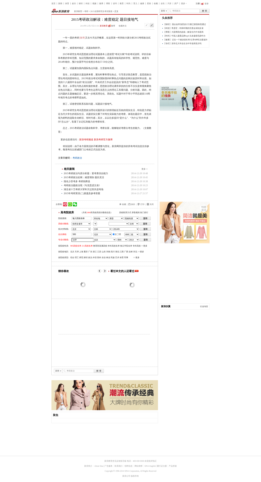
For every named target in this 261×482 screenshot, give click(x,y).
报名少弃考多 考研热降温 (77, 181)
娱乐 (74, 3)
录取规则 (136, 212)
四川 (113, 251)
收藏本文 (123, 26)
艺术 (117, 257)
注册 (198, 3)
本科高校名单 (114, 246)
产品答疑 (173, 466)
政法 (90, 257)
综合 (72, 257)
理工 (77, 257)
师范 (81, 257)
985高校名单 (75, 246)
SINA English (150, 466)
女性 (163, 3)
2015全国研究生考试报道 (101, 11)
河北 (135, 251)
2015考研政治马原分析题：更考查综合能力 (86, 173)
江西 (122, 251)
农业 (104, 257)
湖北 (117, 251)
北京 (72, 251)
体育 (67, 3)
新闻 (60, 3)
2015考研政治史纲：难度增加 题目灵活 (84, 177)
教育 (122, 3)
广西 (126, 251)
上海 (81, 251)
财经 (81, 3)
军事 (126, 257)
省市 (95, 224)
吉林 (131, 251)
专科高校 (137, 246)
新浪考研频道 (86, 139)
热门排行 (144, 212)
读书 (115, 3)
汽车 (169, 3)
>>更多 (144, 246)
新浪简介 (88, 466)
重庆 (86, 251)
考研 (86, 11)
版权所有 (135, 476)
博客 (108, 3)
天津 (77, 251)
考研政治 (77, 158)
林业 (108, 257)
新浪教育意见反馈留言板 (115, 461)
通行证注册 (162, 466)
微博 (101, 3)
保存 (133, 204)
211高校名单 (87, 246)
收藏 (156, 3)
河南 (108, 251)
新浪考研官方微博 (103, 139)
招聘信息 (128, 466)
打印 (142, 204)
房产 (176, 3)
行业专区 (204, 306)
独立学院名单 (126, 246)
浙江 (95, 251)
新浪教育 (78, 11)
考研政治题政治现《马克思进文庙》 (82, 185)
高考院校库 (67, 212)
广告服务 (109, 466)
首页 (53, 3)
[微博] (82, 37)
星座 (149, 3)
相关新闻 (69, 169)
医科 (99, 257)
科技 (88, 3)
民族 (113, 257)
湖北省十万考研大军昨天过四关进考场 (83, 189)
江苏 (99, 251)
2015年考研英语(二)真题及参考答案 (82, 193)
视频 (94, 3)
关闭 (152, 204)
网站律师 (138, 466)
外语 (95, 257)
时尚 (128, 3)
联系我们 (119, 466)
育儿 (135, 3)
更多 (183, 3)
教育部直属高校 (100, 246)
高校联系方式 (125, 212)
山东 (104, 251)
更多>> (144, 169)
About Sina (98, 466)
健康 (142, 3)
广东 (90, 251)
